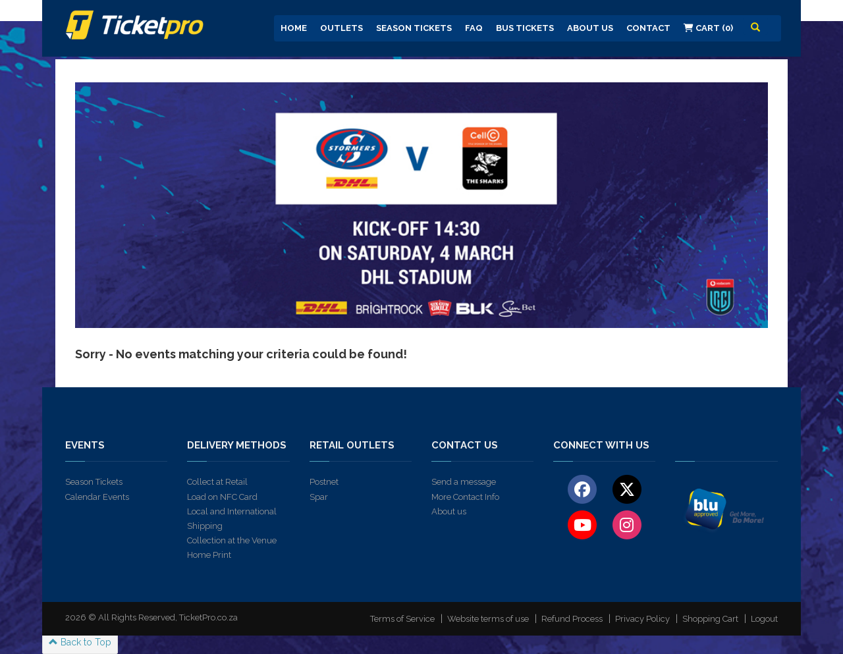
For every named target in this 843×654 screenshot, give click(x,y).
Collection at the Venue (232, 540)
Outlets (341, 28)
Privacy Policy (642, 619)
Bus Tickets (525, 28)
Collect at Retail (217, 482)
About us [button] (590, 28)
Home (294, 28)
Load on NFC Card (222, 497)
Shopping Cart (710, 619)
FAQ (474, 28)
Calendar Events (97, 497)
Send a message (463, 482)
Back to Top (80, 642)
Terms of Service (402, 619)
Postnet (324, 482)
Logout (764, 619)
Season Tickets (414, 28)
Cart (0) (708, 28)
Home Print (209, 555)
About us (448, 511)
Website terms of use (488, 619)
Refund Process (572, 619)
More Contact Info (465, 497)
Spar (319, 497)
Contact (648, 28)
